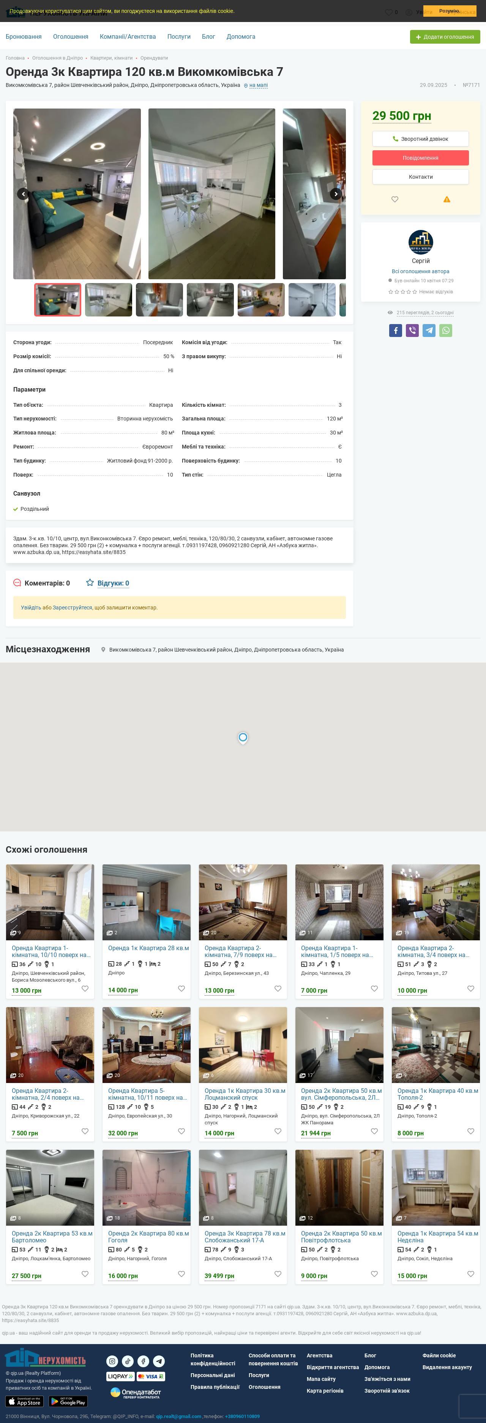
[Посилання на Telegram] (159, 1361)
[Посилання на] (112, 1361)
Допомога (241, 36)
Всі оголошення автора (421, 271)
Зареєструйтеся (72, 607)
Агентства (320, 1355)
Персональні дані (213, 1375)
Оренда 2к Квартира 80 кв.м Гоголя (148, 1237)
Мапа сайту (321, 1379)
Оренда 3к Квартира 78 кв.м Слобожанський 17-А (245, 1237)
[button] (237, 12)
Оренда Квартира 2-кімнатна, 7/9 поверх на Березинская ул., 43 (239, 952)
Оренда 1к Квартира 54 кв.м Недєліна (438, 1237)
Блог (208, 36)
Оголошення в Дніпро (57, 58)
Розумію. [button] (449, 11)
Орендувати (154, 58)
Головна (15, 58)
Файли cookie (439, 1355)
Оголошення (70, 36)
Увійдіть (31, 607)
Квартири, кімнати (111, 58)
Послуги (179, 36)
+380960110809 (242, 1416)
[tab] (41, 583)
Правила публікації (215, 1387)
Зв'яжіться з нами (387, 1379)
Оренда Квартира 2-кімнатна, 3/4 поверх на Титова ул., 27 (431, 952)
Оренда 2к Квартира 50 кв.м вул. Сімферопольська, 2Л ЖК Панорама (341, 1094)
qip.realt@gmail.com (178, 1416)
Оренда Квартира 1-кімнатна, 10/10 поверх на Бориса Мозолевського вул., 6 (52, 952)
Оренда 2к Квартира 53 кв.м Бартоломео (52, 1237)
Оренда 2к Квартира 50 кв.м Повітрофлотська (341, 1237)
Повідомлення (421, 158)
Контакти (421, 177)
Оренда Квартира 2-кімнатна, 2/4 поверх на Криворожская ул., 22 (46, 1094)
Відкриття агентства (333, 1367)
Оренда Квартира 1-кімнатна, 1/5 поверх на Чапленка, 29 (335, 952)
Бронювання (24, 36)
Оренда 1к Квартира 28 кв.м (148, 948)
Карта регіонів (325, 1391)
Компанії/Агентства (128, 36)
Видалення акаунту (447, 1367)
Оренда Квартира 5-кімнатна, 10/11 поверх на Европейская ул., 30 (145, 1094)
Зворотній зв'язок (387, 1391)
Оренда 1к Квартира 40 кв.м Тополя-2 (438, 1094)
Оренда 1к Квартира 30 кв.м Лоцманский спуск (245, 1094)
